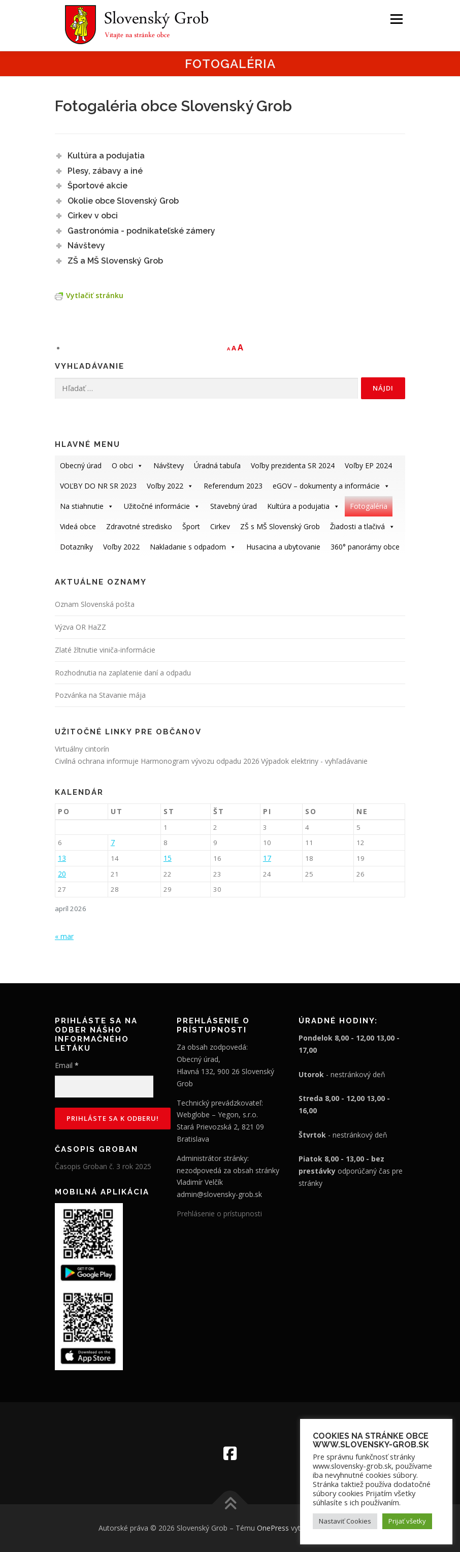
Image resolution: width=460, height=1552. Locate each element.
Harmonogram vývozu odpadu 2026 (200, 761)
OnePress (273, 1528)
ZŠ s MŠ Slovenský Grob (280, 526)
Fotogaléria (368, 506)
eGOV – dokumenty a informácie (331, 486)
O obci (127, 465)
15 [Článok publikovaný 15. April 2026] (167, 858)
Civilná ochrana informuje (98, 761)
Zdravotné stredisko (139, 526)
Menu (396, 18)
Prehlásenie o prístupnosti (219, 1213)
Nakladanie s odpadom (193, 547)
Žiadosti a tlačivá (362, 526)
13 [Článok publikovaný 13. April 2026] (62, 858)
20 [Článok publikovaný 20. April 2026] (62, 874)
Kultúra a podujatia (303, 506)
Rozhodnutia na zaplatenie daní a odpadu (123, 672)
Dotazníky (76, 547)
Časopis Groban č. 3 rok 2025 (103, 1166)
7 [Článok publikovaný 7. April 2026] (113, 842)
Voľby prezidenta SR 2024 (293, 465)
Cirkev (220, 526)
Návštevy (168, 465)
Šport (191, 526)
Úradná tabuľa (217, 465)
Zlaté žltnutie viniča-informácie (105, 650)
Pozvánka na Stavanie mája (100, 695)
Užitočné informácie (162, 506)
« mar (64, 936)
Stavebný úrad (233, 506)
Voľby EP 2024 (368, 465)
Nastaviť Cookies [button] (345, 1521)
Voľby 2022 (170, 486)
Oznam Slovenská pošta (95, 604)
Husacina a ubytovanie (283, 547)
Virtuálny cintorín (82, 749)
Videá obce (78, 526)
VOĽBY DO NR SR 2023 (98, 486)
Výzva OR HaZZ (80, 627)
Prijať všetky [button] (407, 1521)
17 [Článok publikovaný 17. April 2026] (267, 858)
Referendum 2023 (233, 486)
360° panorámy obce (365, 547)
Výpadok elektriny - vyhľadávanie (314, 761)
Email (67, 1065)
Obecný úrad (81, 465)
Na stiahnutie (87, 506)
